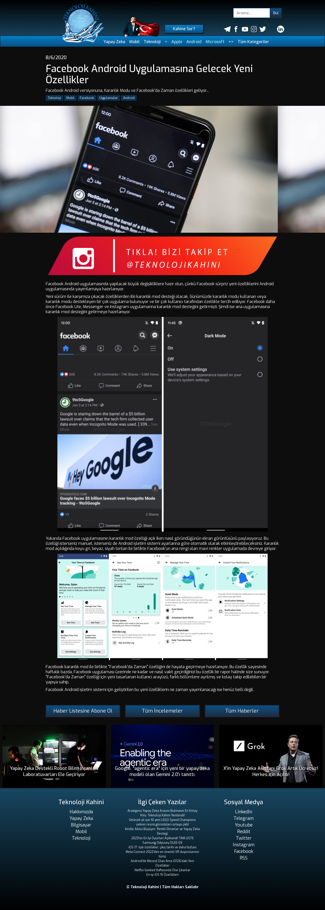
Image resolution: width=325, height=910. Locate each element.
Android (194, 41)
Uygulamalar (108, 98)
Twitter (244, 838)
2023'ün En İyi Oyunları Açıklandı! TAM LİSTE (162, 838)
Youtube (244, 825)
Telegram (244, 818)
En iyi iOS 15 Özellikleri (162, 875)
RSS (244, 858)
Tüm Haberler (242, 710)
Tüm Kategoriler (253, 41)
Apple (176, 41)
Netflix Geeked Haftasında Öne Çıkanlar (162, 870)
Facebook (87, 98)
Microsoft (215, 41)
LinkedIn (243, 812)
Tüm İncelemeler (162, 710)
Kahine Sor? (184, 28)
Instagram (243, 845)
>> (231, 41)
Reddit (243, 832)
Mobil (134, 41)
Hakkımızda (81, 812)
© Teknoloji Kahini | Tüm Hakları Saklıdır (162, 887)
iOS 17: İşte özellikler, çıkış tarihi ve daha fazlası (162, 847)
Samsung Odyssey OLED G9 (162, 843)
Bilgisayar (81, 825)
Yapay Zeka (114, 41)
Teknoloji (152, 41)
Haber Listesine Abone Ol (82, 710)
